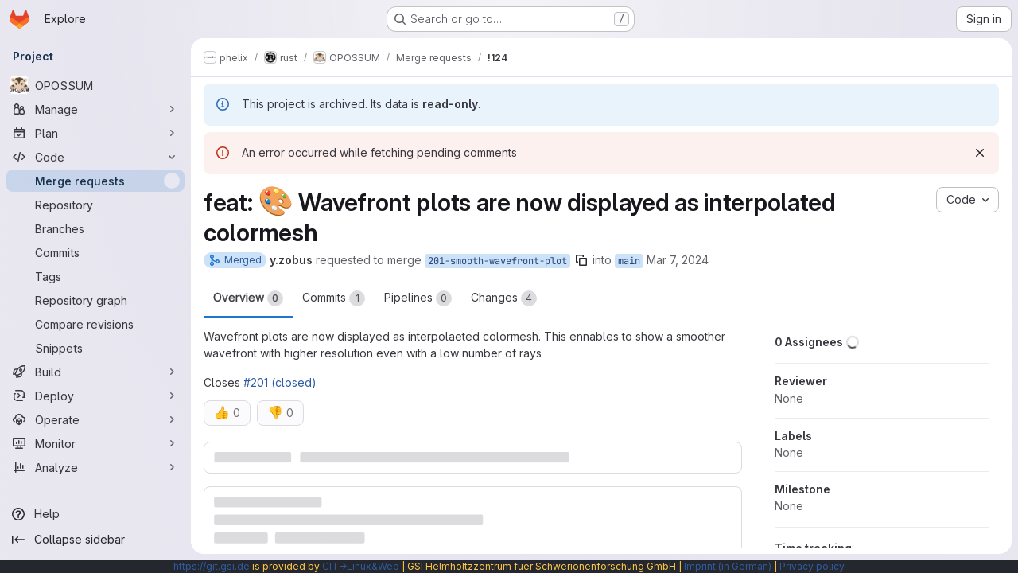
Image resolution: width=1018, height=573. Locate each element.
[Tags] (95, 276)
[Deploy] (95, 395)
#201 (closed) (280, 382)
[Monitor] (95, 443)
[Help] (95, 514)
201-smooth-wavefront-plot (497, 261)
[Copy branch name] (581, 260)
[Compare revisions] (95, 324)
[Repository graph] (95, 300)
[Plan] (95, 133)
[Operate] (95, 419)
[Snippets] (95, 348)
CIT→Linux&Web (360, 566)
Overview (248, 298)
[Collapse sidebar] (95, 539)
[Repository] (95, 204)
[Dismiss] (979, 152)
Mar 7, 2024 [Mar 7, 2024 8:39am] (678, 260)
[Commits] (95, 252)
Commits (333, 298)
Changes (504, 298)
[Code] (95, 157)
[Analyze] (95, 467)
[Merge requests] (95, 181)
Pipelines (418, 298)
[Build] (95, 372)
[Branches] (95, 228)
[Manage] (95, 109)
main (629, 261)
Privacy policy (812, 566)
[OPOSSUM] (95, 85)
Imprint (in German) (727, 566)
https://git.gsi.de (211, 566)
